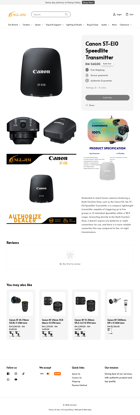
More (114, 24)
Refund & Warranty (83, 409)
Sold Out (107, 97)
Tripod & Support (53, 25)
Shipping (76, 381)
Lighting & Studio (74, 25)
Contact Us (77, 377)
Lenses (38, 25)
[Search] (66, 14)
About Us (76, 374)
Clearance (124, 25)
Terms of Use (54, 409)
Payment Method (79, 385)
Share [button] (89, 105)
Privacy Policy (67, 409)
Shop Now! (88, 2)
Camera (26, 25)
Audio (104, 25)
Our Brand (13, 25)
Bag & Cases (92, 24)
